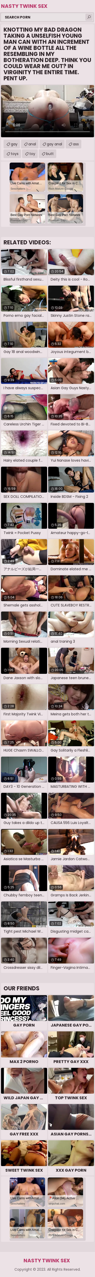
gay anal (54, 144)
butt (50, 153)
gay (14, 144)
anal (32, 144)
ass (76, 144)
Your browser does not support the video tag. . (47, 111)
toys (14, 153)
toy (32, 153)
